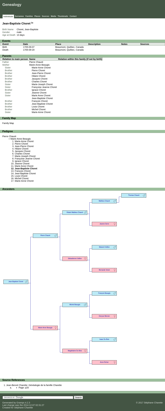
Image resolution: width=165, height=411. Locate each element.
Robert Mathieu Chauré (75, 212)
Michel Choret (39, 109)
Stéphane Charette (23, 407)
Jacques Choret (39, 79)
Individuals (8, 16)
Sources (45, 16)
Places (37, 16)
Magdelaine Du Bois (75, 351)
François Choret (40, 101)
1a (32, 23)
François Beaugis (104, 293)
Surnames (19, 16)
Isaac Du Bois (104, 339)
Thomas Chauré (133, 195)
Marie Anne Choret (41, 95)
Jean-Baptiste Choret (42, 98)
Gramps (20, 402)
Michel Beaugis (75, 304)
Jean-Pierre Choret (41, 73)
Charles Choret (39, 81)
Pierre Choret (38, 70)
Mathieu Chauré (104, 201)
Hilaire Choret (38, 76)
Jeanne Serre (104, 224)
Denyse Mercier (104, 316)
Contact (73, 16)
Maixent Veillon (104, 247)
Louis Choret (38, 106)
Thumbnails (63, 16)
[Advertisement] (107, 8)
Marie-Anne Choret (41, 67)
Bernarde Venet (104, 270)
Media (53, 16)
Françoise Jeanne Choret (44, 87)
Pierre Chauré (36, 62)
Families (29, 16)
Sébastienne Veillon (75, 258)
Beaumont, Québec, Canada (69, 47)
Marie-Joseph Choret (42, 84)
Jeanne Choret (39, 92)
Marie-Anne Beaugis (39, 65)
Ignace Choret (39, 90)
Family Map (8, 123)
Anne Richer (104, 362)
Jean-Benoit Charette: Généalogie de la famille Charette (34, 385)
